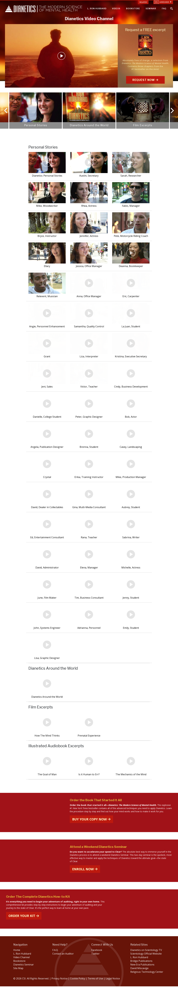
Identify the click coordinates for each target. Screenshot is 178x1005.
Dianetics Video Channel (89, 18)
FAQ (164, 8)
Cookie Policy (78, 997)
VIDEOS (116, 8)
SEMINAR (151, 8)
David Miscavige (139, 986)
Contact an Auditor (63, 972)
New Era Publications (142, 983)
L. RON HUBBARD (96, 8)
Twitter (95, 972)
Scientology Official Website (146, 972)
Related (143, 2)
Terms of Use (95, 997)
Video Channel (21, 976)
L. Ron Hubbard (22, 972)
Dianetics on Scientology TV (146, 968)
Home (16, 968)
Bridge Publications (141, 979)
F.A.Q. (55, 968)
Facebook (96, 968)
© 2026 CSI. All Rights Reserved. (31, 997)
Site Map (18, 986)
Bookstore (19, 979)
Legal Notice (113, 997)
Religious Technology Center (146, 990)
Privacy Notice (59, 997)
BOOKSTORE (133, 8)
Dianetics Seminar (23, 983)
